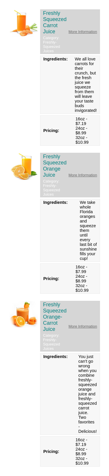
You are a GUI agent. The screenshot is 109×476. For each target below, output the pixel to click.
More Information (83, 31)
